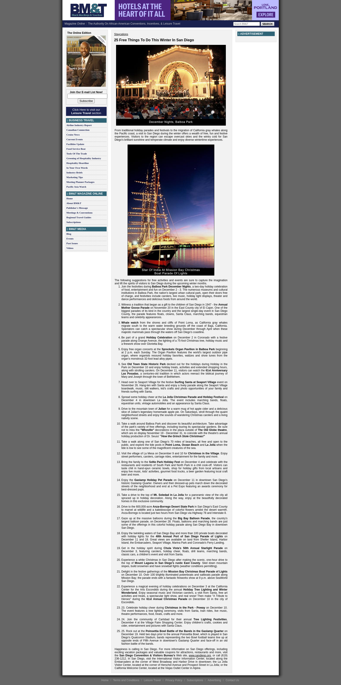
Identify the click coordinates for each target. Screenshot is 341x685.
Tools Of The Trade (76, 153)
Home (69, 198)
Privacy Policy (173, 680)
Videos (69, 248)
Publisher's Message (77, 208)
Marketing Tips (74, 177)
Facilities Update (75, 144)
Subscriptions (73, 222)
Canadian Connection (77, 130)
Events (70, 238)
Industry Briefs (74, 172)
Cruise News (73, 134)
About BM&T (73, 203)
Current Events (74, 139)
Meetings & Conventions (79, 212)
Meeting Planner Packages (80, 182)
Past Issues (72, 243)
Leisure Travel (152, 680)
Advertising (214, 680)
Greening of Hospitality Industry (83, 158)
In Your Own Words (77, 167)
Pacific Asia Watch (76, 186)
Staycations (121, 34)
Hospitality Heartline (77, 163)
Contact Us (232, 680)
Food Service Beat (76, 148)
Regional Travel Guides (78, 217)
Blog (68, 233)
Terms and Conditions (126, 680)
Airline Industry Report (79, 125)
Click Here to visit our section (86, 111)
